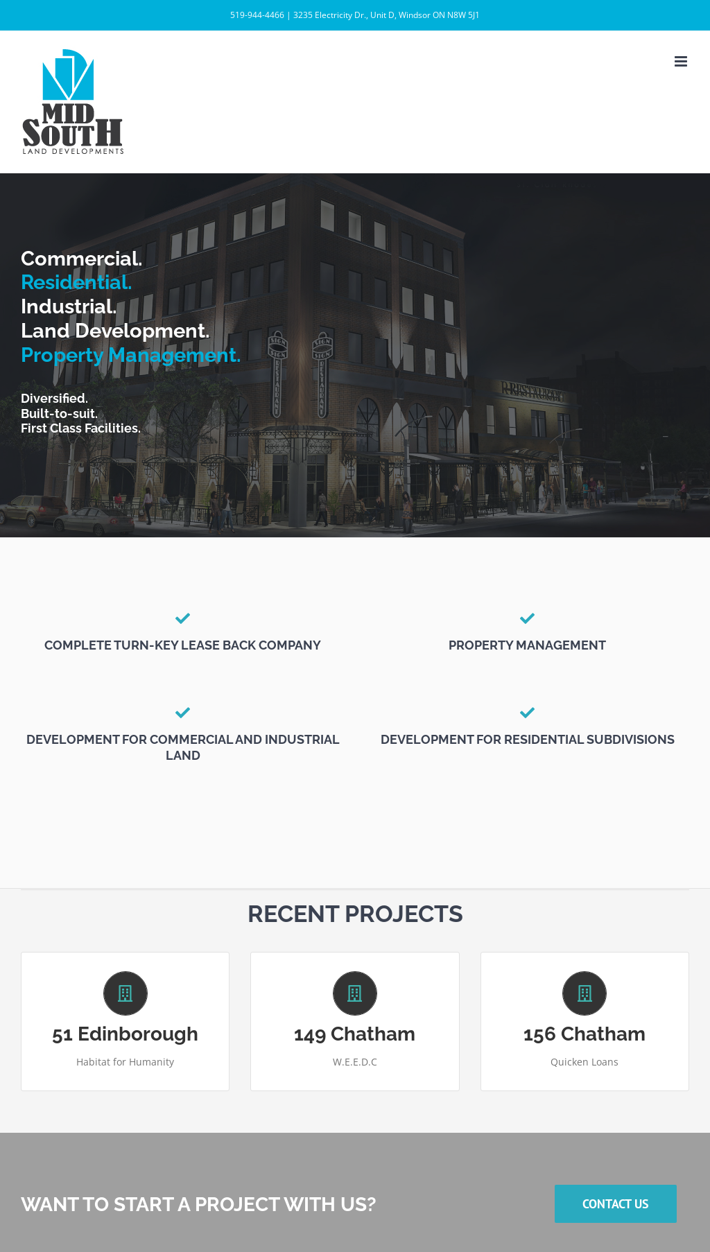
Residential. (76, 282)
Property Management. (131, 355)
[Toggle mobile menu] (682, 61)
